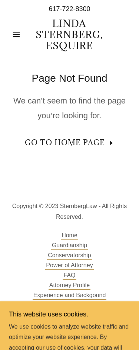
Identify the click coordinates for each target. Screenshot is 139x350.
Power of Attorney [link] (69, 265)
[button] (18, 34)
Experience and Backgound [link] (69, 295)
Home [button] (69, 235)
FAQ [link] (69, 275)
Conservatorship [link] (69, 255)
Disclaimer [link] (69, 305)
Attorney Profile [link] (69, 285)
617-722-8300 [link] (69, 9)
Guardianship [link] (69, 245)
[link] (69, 34)
